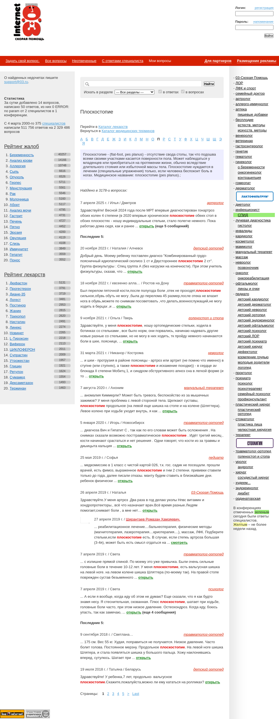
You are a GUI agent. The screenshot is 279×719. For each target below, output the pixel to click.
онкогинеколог (250, 172)
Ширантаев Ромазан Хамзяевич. (153, 519)
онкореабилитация (253, 278)
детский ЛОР (248, 336)
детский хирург (250, 346)
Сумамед (17, 377)
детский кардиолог (253, 299)
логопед (244, 367)
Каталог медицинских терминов (128, 131)
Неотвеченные (84, 61)
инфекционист (248, 210)
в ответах (171, 92)
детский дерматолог (254, 304)
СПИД (243, 215)
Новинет (17, 333)
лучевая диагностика (253, 220)
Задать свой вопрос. (23, 61)
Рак (13, 194)
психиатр (243, 378)
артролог (243, 99)
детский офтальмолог (256, 325)
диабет (243, 493)
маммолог (244, 246)
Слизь (15, 243)
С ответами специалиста (122, 61)
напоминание (263, 21)
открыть (146, 226)
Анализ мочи (20, 210)
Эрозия (16, 232)
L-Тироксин (19, 338)
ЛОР (239, 83)
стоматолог (245, 419)
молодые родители (254, 362)
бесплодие (245, 120)
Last (135, 694)
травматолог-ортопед (253, 451)
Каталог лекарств (113, 127)
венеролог (244, 135)
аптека (241, 109)
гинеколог (244, 162)
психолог (245, 383)
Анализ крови (21, 160)
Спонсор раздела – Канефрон (254, 196)
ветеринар (244, 141)
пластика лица (250, 424)
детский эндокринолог (256, 320)
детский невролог (252, 310)
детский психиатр (252, 341)
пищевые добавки (253, 114)
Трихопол (17, 316)
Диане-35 (17, 294)
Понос (15, 260)
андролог (245, 467)
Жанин (15, 311)
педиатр (242, 294)
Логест (15, 300)
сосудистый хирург (253, 477)
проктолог (244, 373)
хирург (241, 472)
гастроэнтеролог (249, 146)
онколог (242, 273)
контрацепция (249, 178)
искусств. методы (252, 130)
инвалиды (244, 231)
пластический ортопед (249, 412)
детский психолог (252, 331)
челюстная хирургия (255, 429)
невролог (243, 262)
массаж (242, 257)
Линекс (16, 327)
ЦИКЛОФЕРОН (22, 349)
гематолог (244, 156)
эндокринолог (247, 488)
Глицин (16, 366)
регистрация (264, 7)
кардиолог (244, 236)
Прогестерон (20, 289)
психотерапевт (250, 388)
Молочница (19, 199)
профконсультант (252, 399)
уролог (241, 462)
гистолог (245, 225)
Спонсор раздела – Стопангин (254, 443)
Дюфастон (18, 283)
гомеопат (243, 183)
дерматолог (245, 188)
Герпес (15, 183)
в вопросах (194, 92)
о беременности (251, 167)
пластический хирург (253, 404)
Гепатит (16, 254)
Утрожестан (19, 361)
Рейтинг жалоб (21, 146)
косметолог (245, 241)
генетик (242, 151)
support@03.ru (16, 82)
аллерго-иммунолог (252, 104)
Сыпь (14, 171)
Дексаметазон (21, 383)
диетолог (243, 204)
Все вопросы (55, 61)
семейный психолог (254, 394)
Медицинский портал (28, 22)
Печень (16, 221)
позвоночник (248, 268)
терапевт (243, 435)
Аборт (15, 205)
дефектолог (247, 352)
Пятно (15, 227)
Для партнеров (218, 61)
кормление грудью (253, 357)
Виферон (17, 344)
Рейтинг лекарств (24, 274)
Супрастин (18, 355)
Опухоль (17, 177)
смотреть (179, 542)
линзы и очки (248, 289)
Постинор (18, 305)
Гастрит (16, 216)
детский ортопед (251, 315)
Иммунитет (19, 249)
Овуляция (18, 238)
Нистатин (17, 322)
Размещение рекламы (256, 61)
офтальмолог (247, 283)
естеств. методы (251, 125)
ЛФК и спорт (246, 88)
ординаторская (248, 498)
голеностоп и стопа (254, 456)
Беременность (22, 155)
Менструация (21, 188)
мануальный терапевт (254, 252)
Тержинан (18, 388)
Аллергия (17, 166)
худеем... (243, 483)
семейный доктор (250, 93)
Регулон (16, 372)
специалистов (53, 123)
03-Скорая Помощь (252, 78)
